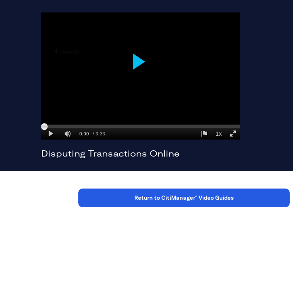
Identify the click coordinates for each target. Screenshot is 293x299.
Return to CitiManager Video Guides (184, 197)
